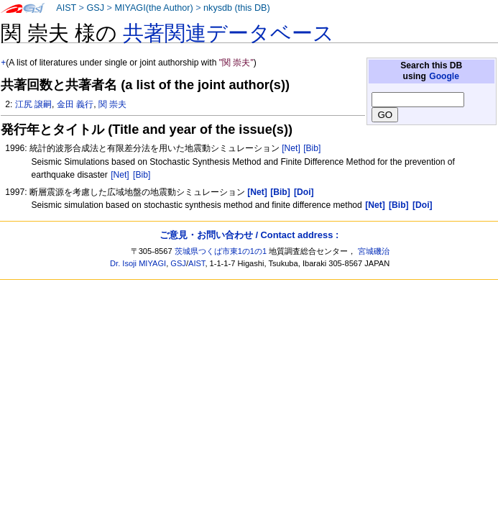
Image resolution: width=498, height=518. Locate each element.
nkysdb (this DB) (236, 8)
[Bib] (312, 148)
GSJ (95, 8)
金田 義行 (75, 104)
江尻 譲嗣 (33, 104)
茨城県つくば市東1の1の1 (221, 251)
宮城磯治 (373, 251)
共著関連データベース (228, 33)
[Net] (291, 148)
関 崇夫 (112, 104)
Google (444, 76)
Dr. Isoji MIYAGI (138, 263)
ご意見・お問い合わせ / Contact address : (249, 235)
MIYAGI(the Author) (153, 8)
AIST (66, 8)
